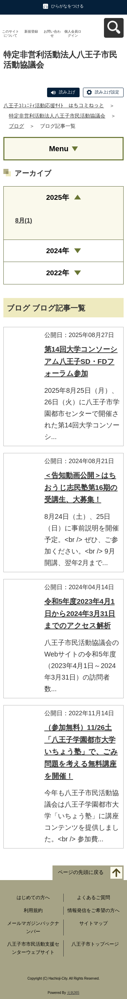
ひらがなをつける (67, 6)
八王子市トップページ (95, 944)
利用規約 (33, 910)
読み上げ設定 (107, 92)
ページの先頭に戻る (81, 872)
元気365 (73, 993)
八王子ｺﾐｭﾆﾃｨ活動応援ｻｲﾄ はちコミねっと (53, 105)
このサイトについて (10, 33)
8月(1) (23, 220)
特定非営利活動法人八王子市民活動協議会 (57, 116)
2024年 (57, 251)
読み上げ (67, 92)
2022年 (57, 273)
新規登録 (31, 31)
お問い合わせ (52, 33)
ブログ (16, 126)
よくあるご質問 (93, 897)
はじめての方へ (33, 897)
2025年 (57, 197)
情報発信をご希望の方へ (93, 910)
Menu (58, 148)
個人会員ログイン (72, 33)
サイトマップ (93, 923)
